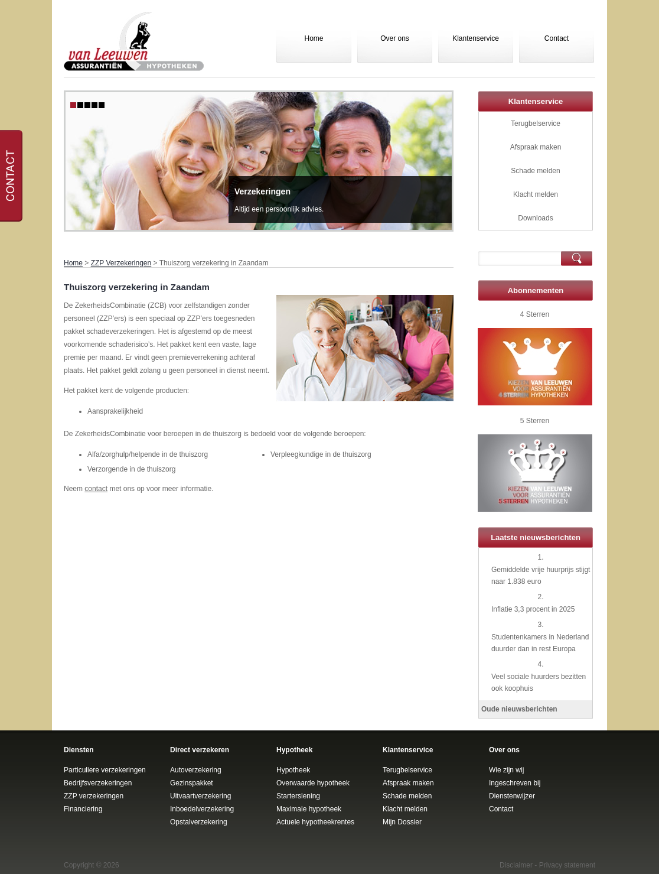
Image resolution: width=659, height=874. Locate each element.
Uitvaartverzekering (200, 796)
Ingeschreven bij (514, 783)
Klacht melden (535, 194)
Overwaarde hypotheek (313, 783)
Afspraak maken (536, 147)
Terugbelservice (535, 123)
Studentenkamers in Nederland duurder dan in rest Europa (540, 643)
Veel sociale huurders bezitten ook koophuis (538, 682)
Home (313, 38)
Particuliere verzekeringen (105, 770)
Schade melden (535, 171)
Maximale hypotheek (308, 809)
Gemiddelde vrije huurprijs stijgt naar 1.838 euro (540, 576)
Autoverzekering (195, 770)
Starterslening (298, 796)
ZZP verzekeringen (93, 796)
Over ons (394, 38)
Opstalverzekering (198, 822)
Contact (556, 38)
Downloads (535, 218)
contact (95, 489)
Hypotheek (293, 770)
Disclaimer (516, 865)
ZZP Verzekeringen (121, 263)
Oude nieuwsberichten (519, 709)
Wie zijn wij (506, 770)
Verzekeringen (262, 191)
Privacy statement (567, 865)
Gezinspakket (191, 783)
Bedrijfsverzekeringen (98, 783)
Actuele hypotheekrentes (315, 822)
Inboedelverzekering (202, 809)
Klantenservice (475, 38)
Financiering (83, 809)
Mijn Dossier (402, 822)
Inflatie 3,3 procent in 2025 (533, 609)
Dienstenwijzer (512, 796)
